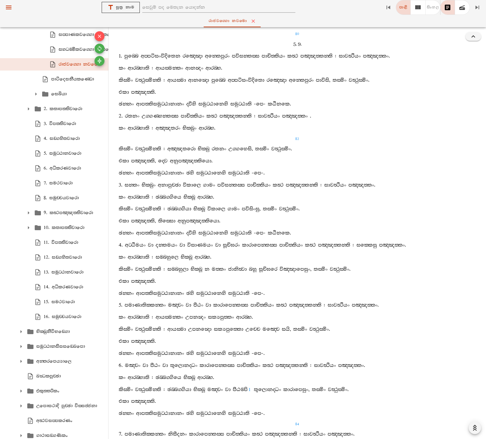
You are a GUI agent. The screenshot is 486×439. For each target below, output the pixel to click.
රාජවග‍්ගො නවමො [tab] (244, 21)
